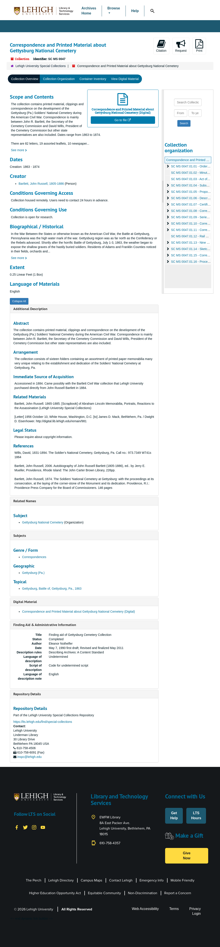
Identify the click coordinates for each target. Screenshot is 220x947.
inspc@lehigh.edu (29, 757)
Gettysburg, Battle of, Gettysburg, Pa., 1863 (52, 588)
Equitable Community (104, 893)
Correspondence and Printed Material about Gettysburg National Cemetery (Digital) (78, 611)
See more (19, 150)
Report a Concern (177, 893)
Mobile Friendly (182, 880)
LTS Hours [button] (196, 815)
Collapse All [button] (19, 301)
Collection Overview (24, 79)
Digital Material (25, 601)
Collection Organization (59, 79)
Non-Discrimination (142, 893)
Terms (174, 909)
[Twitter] (25, 827)
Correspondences (34, 557)
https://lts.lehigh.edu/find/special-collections (42, 722)
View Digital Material (125, 79)
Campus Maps (91, 880)
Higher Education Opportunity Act (55, 893)
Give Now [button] (186, 855)
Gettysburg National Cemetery (42, 522)
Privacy (195, 909)
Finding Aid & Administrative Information (44, 624)
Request (181, 45)
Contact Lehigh (121, 880)
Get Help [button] (174, 815)
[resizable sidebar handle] (163, 192)
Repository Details (27, 694)
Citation (161, 45)
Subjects (19, 535)
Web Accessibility (145, 909)
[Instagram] (34, 827)
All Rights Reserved (76, 909)
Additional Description (30, 309)
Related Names (24, 501)
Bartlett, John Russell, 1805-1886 (41, 183)
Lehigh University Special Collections (41, 66)
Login (196, 913)
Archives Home (88, 10)
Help (135, 11)
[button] (114, 11)
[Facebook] (16, 827)
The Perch (33, 880)
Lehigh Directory (61, 880)
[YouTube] (42, 827)
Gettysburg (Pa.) (33, 573)
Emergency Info (152, 880)
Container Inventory (92, 79)
